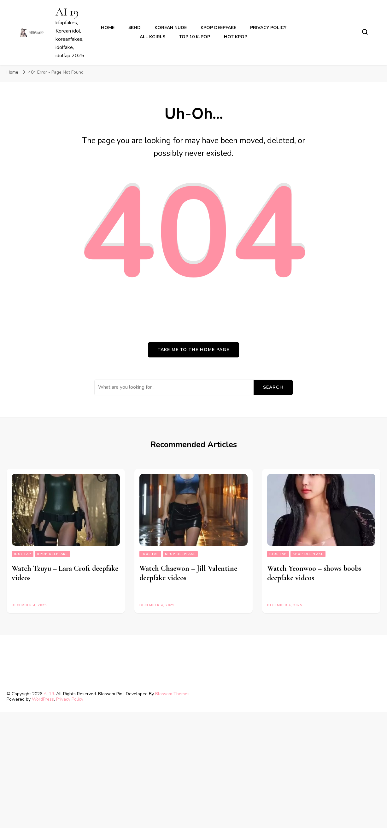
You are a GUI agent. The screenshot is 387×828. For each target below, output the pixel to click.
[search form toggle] (365, 32)
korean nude (171, 28)
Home (107, 28)
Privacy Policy (268, 28)
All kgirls (152, 37)
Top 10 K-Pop (194, 37)
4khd (134, 28)
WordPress (43, 699)
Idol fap (22, 554)
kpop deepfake (218, 28)
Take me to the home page (193, 350)
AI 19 (67, 12)
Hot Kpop (235, 37)
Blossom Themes (172, 694)
